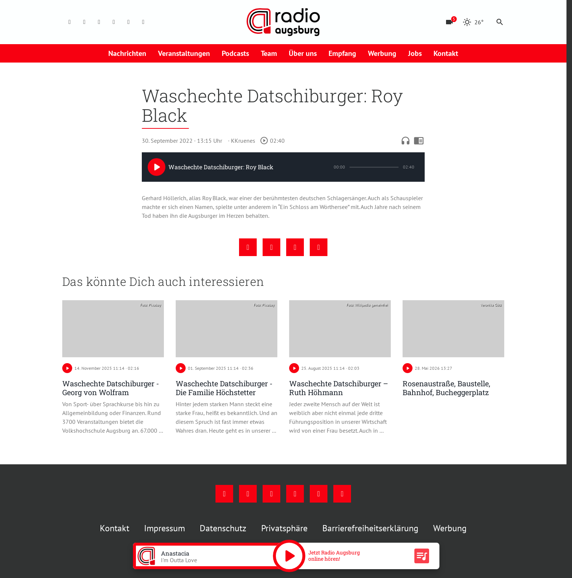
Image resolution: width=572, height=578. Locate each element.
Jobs (415, 53)
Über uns (303, 53)
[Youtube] (99, 22)
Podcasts (235, 53)
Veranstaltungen (184, 53)
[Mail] (113, 22)
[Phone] (128, 22)
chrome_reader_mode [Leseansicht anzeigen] (419, 140)
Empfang (342, 53)
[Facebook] (69, 22)
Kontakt (446, 53)
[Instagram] (84, 22)
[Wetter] (473, 22)
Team (269, 53)
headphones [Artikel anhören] (405, 140)
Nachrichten (127, 53)
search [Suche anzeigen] (499, 22)
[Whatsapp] (143, 22)
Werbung (382, 53)
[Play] (156, 167)
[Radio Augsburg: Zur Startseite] (283, 22)
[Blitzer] (449, 22)
